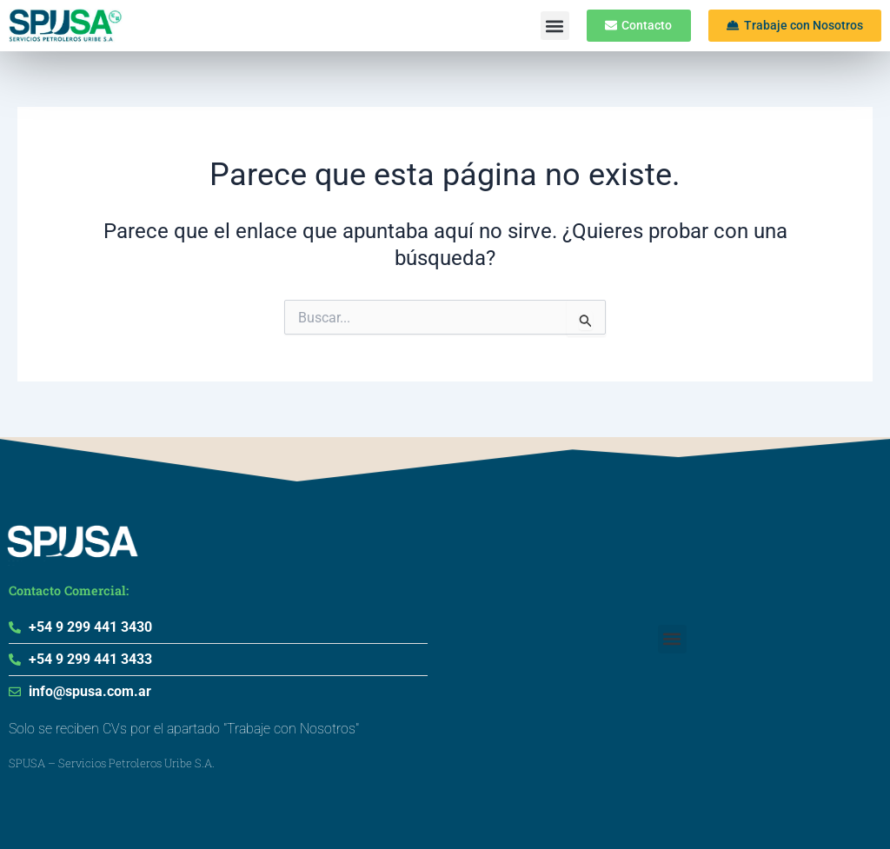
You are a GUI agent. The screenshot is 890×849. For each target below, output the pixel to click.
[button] (546, 25)
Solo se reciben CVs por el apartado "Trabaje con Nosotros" (184, 728)
